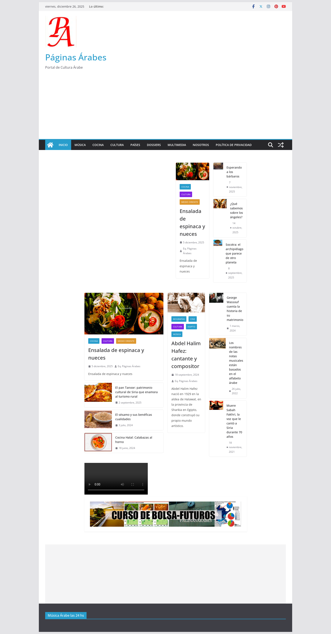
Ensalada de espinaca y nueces (192, 222)
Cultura (117, 145)
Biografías (179, 319)
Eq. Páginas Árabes (190, 251)
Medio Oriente (189, 201)
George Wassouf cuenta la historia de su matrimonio (235, 309)
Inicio (63, 145)
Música (80, 145)
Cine (192, 319)
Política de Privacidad (234, 145)
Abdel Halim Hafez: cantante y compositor (186, 354)
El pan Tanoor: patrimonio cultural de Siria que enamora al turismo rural (136, 392)
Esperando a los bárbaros (234, 171)
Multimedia (177, 145)
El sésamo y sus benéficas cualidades (133, 417)
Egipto (191, 326)
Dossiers (154, 145)
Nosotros (201, 145)
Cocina (98, 145)
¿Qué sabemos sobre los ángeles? (236, 210)
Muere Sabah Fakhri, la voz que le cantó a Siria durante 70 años (234, 421)
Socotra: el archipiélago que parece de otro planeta (234, 253)
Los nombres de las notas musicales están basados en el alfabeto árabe (236, 363)
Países (135, 145)
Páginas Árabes (75, 57)
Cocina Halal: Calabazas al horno (133, 439)
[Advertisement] (165, 107)
